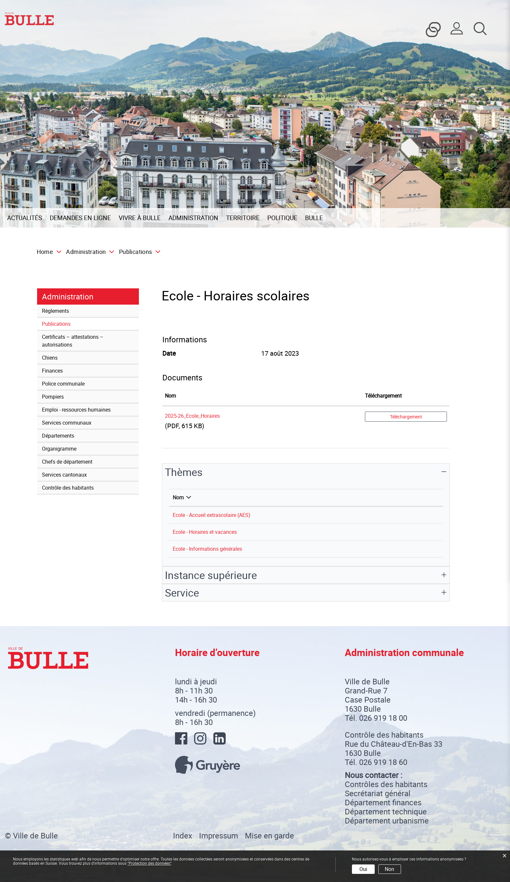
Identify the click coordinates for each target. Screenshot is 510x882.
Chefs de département (67, 461)
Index (182, 835)
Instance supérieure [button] (211, 575)
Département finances (383, 802)
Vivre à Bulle (140, 218)
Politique (282, 218)
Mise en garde (269, 835)
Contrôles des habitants (386, 784)
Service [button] (182, 592)
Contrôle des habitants (68, 487)
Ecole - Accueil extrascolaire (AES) (211, 515)
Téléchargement (406, 417)
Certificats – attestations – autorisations (72, 340)
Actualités (24, 218)
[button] (88, 251)
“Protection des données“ (149, 863)
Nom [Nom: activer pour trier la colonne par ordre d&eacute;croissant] (178, 497)
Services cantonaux (64, 474)
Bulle (314, 218)
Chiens (50, 357)
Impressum (218, 835)
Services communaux (66, 422)
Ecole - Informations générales (207, 548)
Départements (58, 435)
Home (45, 251)
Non (389, 869)
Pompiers (53, 396)
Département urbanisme (387, 820)
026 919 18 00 (383, 718)
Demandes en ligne (80, 218)
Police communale (63, 383)
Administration (193, 218)
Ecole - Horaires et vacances (205, 531)
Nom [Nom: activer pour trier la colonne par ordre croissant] (170, 395)
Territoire (243, 218)
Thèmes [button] (184, 472)
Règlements (55, 310)
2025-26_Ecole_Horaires (192, 415)
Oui (363, 869)
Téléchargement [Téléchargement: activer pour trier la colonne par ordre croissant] (383, 395)
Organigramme (59, 448)
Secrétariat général (377, 793)
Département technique (386, 811)
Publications (71, 323)
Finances (52, 370)
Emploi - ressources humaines (76, 409)
